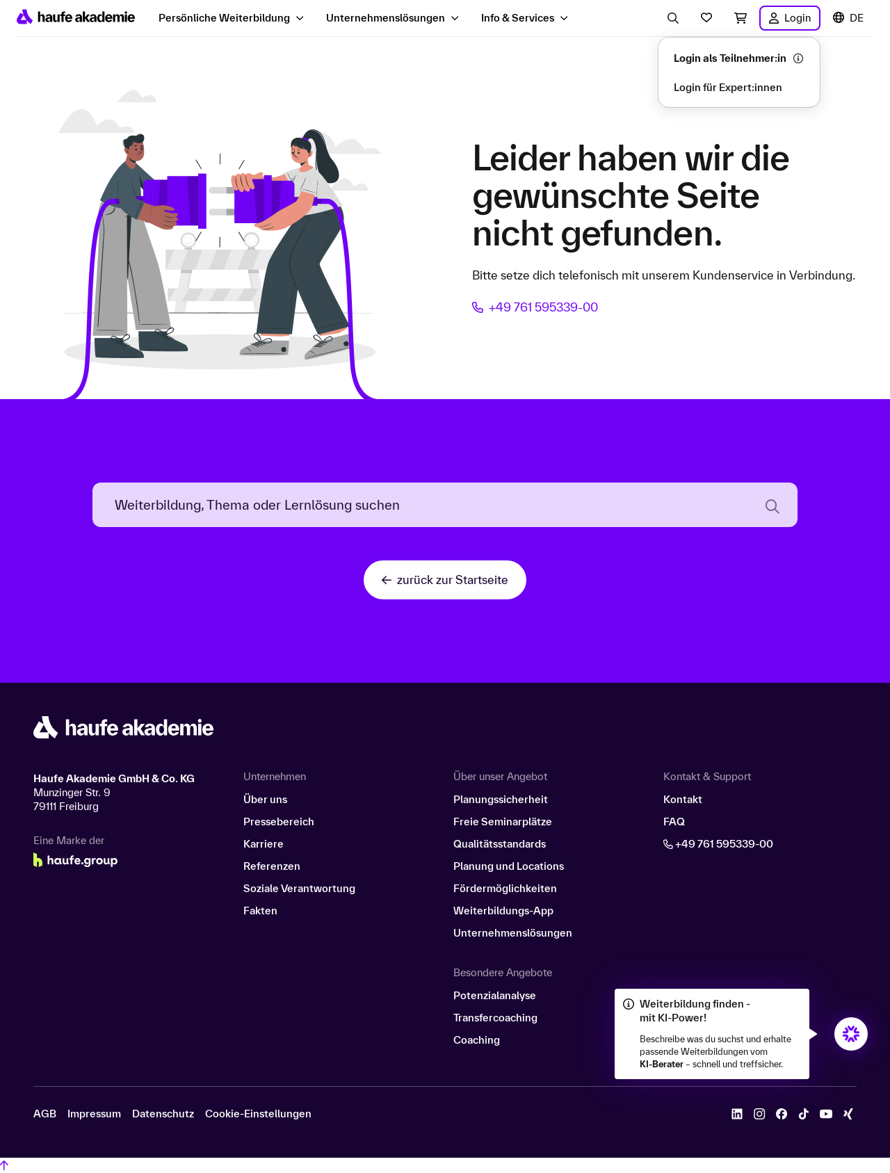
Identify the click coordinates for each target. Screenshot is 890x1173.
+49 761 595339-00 (535, 307)
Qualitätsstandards (499, 844)
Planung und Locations (508, 866)
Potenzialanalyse (494, 995)
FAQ (674, 821)
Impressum (94, 1114)
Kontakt (682, 799)
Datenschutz (163, 1114)
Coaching (476, 1040)
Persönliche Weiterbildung (224, 18)
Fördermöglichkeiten (505, 888)
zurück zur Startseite (445, 579)
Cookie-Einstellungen (258, 1114)
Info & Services (517, 18)
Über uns (265, 799)
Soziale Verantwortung (299, 888)
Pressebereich (278, 821)
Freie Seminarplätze (502, 821)
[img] (851, 1034)
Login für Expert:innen (728, 87)
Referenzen (271, 866)
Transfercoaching (495, 1018)
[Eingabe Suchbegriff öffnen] (673, 18)
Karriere (263, 844)
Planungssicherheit (500, 799)
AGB (44, 1114)
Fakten (260, 910)
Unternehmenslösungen (385, 18)
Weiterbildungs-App (503, 910)
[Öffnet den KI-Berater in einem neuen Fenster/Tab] (851, 1034)
